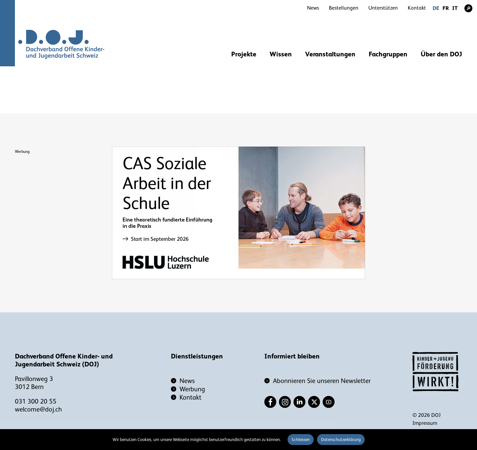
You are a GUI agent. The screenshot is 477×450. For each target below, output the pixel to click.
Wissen (281, 54)
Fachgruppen (388, 54)
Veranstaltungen (330, 54)
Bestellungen (343, 8)
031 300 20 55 (35, 401)
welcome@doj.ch (38, 409)
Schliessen (301, 439)
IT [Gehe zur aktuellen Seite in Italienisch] (455, 8)
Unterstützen (383, 8)
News (313, 8)
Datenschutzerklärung (341, 439)
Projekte (243, 54)
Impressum (424, 423)
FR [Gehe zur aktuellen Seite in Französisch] (446, 8)
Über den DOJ (441, 54)
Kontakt (417, 8)
